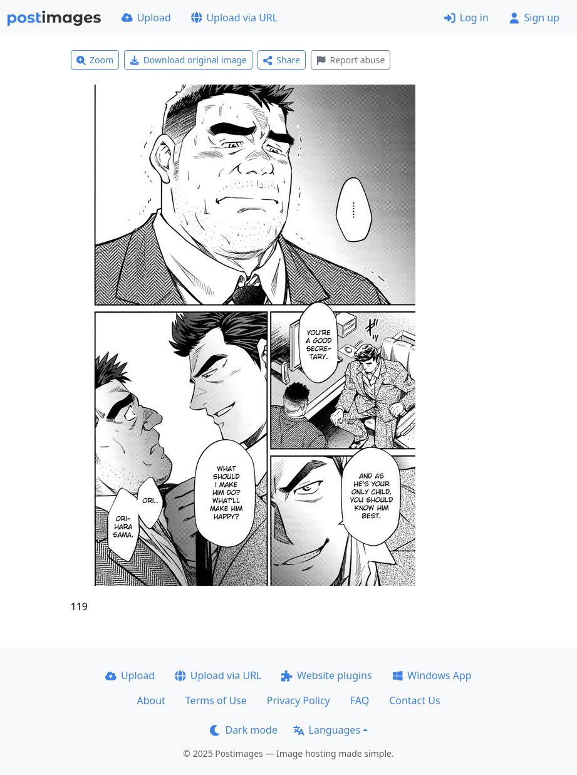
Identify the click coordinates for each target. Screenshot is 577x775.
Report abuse (350, 60)
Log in (466, 17)
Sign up (534, 17)
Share (281, 60)
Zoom (95, 60)
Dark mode (244, 730)
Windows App (432, 675)
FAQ (359, 700)
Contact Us (414, 700)
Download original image (188, 60)
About (151, 700)
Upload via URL (234, 17)
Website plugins (326, 675)
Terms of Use (216, 700)
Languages (326, 730)
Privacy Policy (298, 700)
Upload (146, 17)
